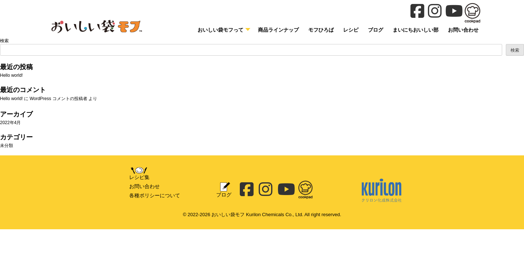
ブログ (375, 30)
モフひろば (321, 30)
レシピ (350, 30)
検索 (4, 40)
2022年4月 (10, 122)
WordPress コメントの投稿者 (58, 98)
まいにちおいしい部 (415, 30)
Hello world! (11, 75)
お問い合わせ (144, 186)
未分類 (6, 145)
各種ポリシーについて (154, 195)
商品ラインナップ (278, 30)
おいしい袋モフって (220, 30)
